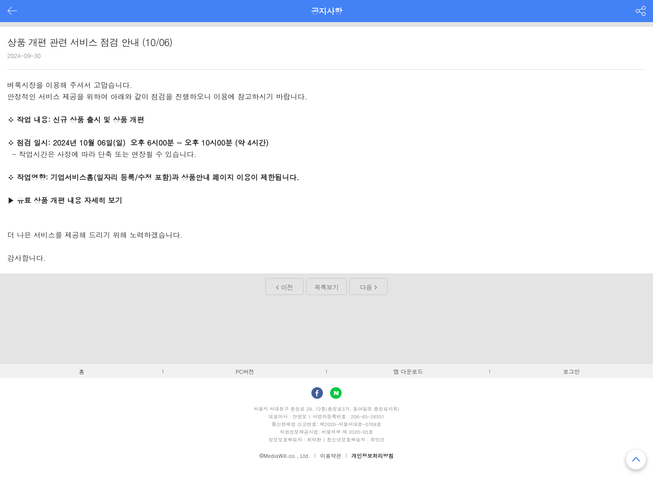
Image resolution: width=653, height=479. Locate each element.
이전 (287, 287)
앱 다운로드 (408, 371)
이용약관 (330, 455)
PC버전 (245, 371)
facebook (317, 393)
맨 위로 (636, 459)
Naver (336, 393)
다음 (366, 287)
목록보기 (326, 287)
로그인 (571, 371)
